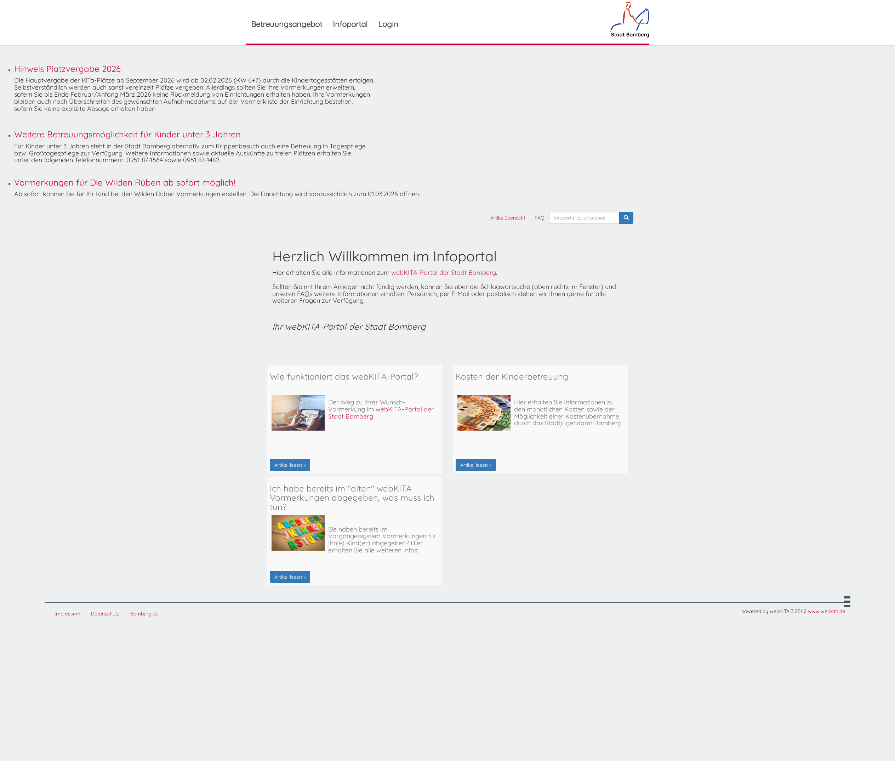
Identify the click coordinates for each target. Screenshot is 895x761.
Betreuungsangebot (286, 24)
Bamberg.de (144, 613)
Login (388, 24)
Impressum (67, 613)
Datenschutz (105, 613)
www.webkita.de (826, 611)
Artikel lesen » (290, 465)
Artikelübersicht (507, 218)
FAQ (540, 218)
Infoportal (350, 24)
